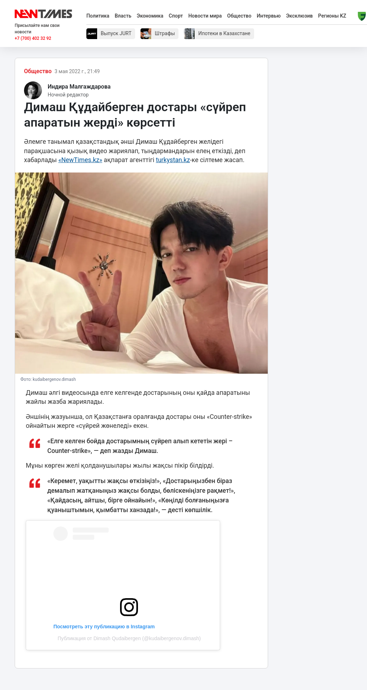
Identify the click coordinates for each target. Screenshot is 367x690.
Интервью (269, 16)
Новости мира (204, 16)
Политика (97, 16)
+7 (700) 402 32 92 (33, 38)
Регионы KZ (332, 16)
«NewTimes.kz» (80, 160)
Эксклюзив (299, 16)
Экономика (150, 16)
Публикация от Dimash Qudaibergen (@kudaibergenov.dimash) (129, 638)
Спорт (176, 16)
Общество (239, 16)
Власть (123, 16)
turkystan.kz (173, 160)
